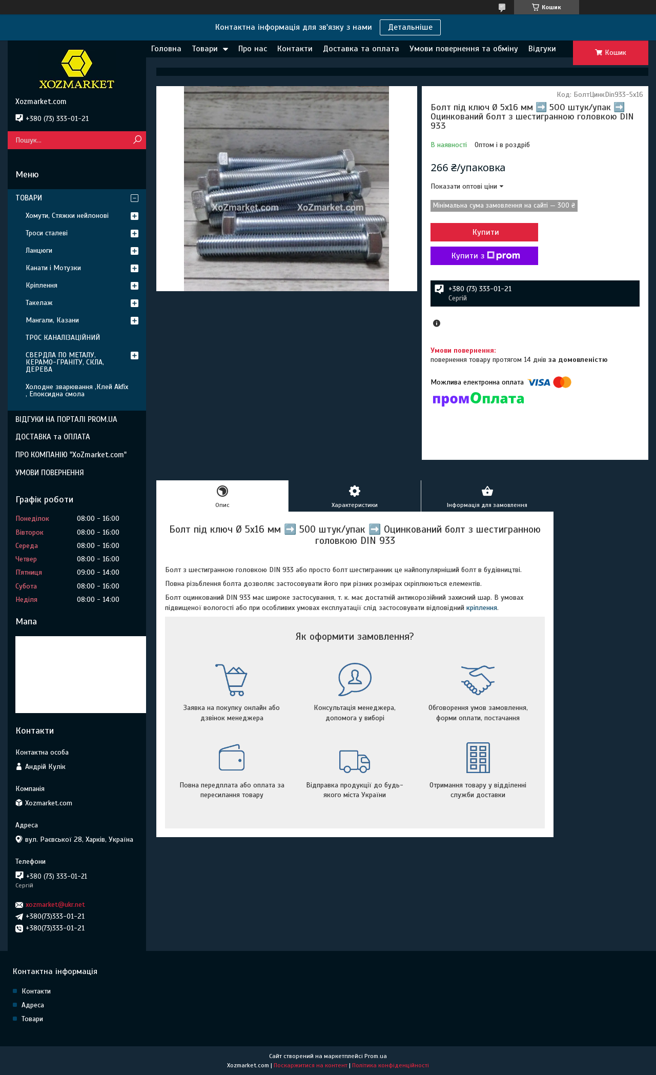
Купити (486, 232)
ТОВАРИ (28, 197)
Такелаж (39, 302)
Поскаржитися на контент (310, 1065)
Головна (166, 49)
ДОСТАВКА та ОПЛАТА (52, 436)
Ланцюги (39, 250)
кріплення (481, 607)
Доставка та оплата (361, 49)
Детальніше (410, 27)
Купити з (486, 256)
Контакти (295, 49)
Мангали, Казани (52, 320)
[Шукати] (137, 140)
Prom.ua (375, 1056)
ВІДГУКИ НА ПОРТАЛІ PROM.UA (66, 419)
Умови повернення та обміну (463, 49)
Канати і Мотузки (53, 267)
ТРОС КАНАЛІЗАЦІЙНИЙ (63, 337)
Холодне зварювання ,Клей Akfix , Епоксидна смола (77, 390)
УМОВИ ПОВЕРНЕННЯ (49, 472)
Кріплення (41, 285)
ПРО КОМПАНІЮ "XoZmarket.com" (71, 454)
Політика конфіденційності (390, 1065)
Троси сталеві (47, 233)
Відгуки (542, 49)
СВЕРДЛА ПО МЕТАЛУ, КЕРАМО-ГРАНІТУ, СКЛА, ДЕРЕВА (65, 362)
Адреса (33, 1005)
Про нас (252, 49)
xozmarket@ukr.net (55, 904)
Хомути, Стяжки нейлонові (67, 215)
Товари (205, 49)
